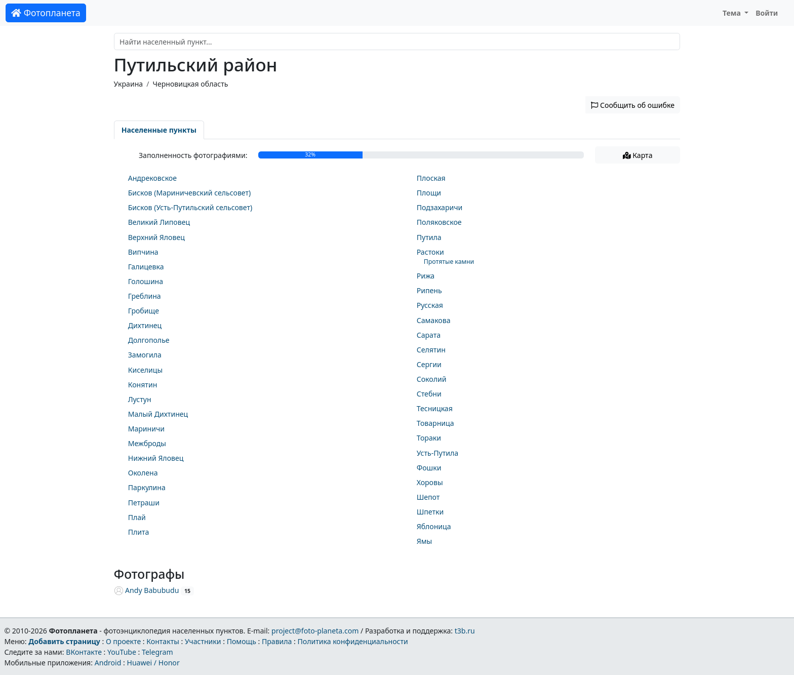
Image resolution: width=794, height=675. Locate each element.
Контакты (162, 641)
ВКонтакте (84, 652)
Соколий (432, 379)
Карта (638, 155)
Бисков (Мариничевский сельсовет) (189, 192)
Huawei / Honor (153, 662)
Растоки (430, 252)
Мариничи (146, 428)
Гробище (143, 310)
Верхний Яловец (156, 237)
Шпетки (430, 512)
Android (108, 662)
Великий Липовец (159, 222)
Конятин (142, 384)
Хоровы (430, 482)
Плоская (431, 178)
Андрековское (152, 178)
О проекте (123, 641)
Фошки (429, 467)
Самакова (434, 320)
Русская (430, 305)
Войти (767, 13)
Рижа (426, 276)
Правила (277, 641)
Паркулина (147, 487)
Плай (137, 517)
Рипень (429, 290)
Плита (138, 532)
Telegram (157, 652)
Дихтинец (145, 325)
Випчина (143, 252)
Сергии (429, 364)
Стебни (429, 394)
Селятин (431, 349)
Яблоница (434, 526)
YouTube (121, 652)
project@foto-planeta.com (315, 631)
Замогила (145, 355)
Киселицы (145, 370)
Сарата (429, 335)
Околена (143, 473)
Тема (733, 13)
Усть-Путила (437, 453)
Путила (429, 237)
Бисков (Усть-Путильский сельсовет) (190, 207)
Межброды (147, 443)
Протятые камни (449, 261)
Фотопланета (46, 13)
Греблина (144, 296)
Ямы (424, 541)
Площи (429, 192)
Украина (128, 84)
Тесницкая (435, 408)
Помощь (241, 641)
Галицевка (146, 266)
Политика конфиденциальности (353, 641)
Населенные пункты (159, 130)
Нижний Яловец (156, 458)
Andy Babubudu (146, 590)
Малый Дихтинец (158, 414)
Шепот (428, 497)
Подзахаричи (440, 207)
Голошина (145, 281)
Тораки (429, 438)
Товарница (435, 423)
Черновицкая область (190, 84)
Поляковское (439, 222)
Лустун (139, 399)
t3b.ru (465, 631)
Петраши (144, 502)
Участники (203, 641)
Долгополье (149, 340)
